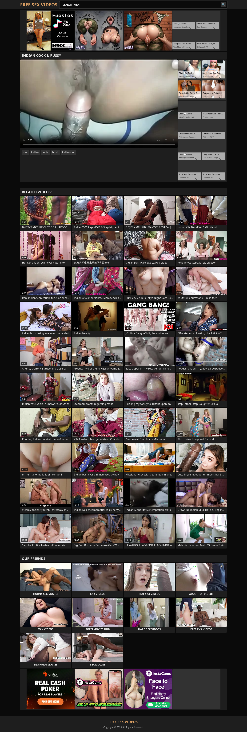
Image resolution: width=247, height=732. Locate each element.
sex (25, 152)
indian (35, 152)
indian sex (68, 152)
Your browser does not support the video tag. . (99, 103)
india (45, 152)
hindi (55, 152)
